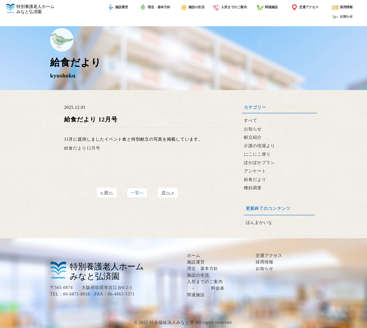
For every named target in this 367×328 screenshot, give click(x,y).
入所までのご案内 (230, 7)
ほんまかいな (259, 222)
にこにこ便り (257, 154)
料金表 (217, 288)
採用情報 (342, 7)
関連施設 (267, 7)
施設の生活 (192, 7)
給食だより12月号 (82, 148)
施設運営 (117, 7)
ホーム (193, 255)
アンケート (255, 171)
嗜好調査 (253, 188)
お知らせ (342, 16)
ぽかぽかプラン (259, 162)
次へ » (167, 192)
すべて (250, 120)
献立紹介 (253, 137)
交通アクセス (305, 7)
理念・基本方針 (154, 7)
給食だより (255, 179)
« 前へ (106, 192)
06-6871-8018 (76, 294)
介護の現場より (259, 145)
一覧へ (137, 192)
